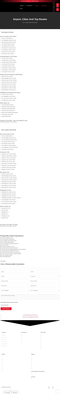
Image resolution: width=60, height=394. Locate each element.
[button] (24, 5)
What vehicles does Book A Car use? (7, 246)
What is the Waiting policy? (5, 256)
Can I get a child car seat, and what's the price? (9, 250)
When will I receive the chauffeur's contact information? (10, 253)
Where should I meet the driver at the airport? (9, 247)
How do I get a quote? (4, 245)
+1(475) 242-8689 (34, 1)
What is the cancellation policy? (6, 255)
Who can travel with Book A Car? (6, 237)
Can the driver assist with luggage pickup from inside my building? (13, 249)
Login (57, 7)
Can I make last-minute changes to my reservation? (10, 252)
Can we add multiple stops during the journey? (9, 243)
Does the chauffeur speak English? (7, 242)
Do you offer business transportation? (7, 239)
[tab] (30, 238)
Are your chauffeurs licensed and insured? (8, 240)
